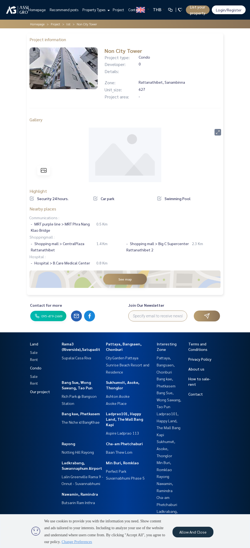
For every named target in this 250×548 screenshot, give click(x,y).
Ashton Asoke (118, 396)
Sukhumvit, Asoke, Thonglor (166, 448)
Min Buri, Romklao (122, 462)
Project (118, 9)
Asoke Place (116, 403)
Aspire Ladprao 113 (122, 432)
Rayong (68, 443)
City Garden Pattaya (122, 357)
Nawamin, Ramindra (80, 494)
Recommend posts (64, 9)
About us (196, 368)
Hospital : (37, 256)
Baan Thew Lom (119, 452)
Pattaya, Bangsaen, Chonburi (166, 364)
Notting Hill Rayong (78, 452)
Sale (34, 352)
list (68, 24)
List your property (198, 9)
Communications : (44, 217)
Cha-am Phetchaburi (124, 443)
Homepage (37, 9)
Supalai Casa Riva (76, 357)
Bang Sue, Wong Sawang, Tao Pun (169, 399)
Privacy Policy (200, 359)
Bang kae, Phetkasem (81, 413)
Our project (40, 391)
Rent (34, 359)
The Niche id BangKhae (81, 422)
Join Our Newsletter (146, 305)
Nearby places (42, 209)
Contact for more (46, 305)
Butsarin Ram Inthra (78, 502)
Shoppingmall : (42, 236)
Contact (134, 9)
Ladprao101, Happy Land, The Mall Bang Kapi (124, 419)
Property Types (95, 9)
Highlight (38, 191)
